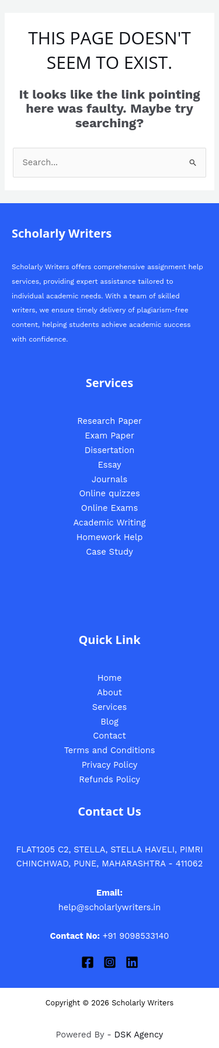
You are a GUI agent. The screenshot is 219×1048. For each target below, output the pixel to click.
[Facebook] (87, 962)
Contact (109, 735)
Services (109, 707)
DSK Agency (139, 1034)
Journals (109, 479)
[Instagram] (109, 962)
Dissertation (109, 450)
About (109, 692)
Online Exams (109, 508)
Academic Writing (109, 522)
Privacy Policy (110, 765)
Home (110, 678)
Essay (109, 464)
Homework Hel (107, 537)
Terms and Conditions (109, 750)
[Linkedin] (132, 962)
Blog (109, 721)
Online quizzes (109, 493)
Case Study (109, 551)
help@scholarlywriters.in (109, 907)
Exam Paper (109, 435)
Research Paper (109, 421)
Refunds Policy (109, 779)
